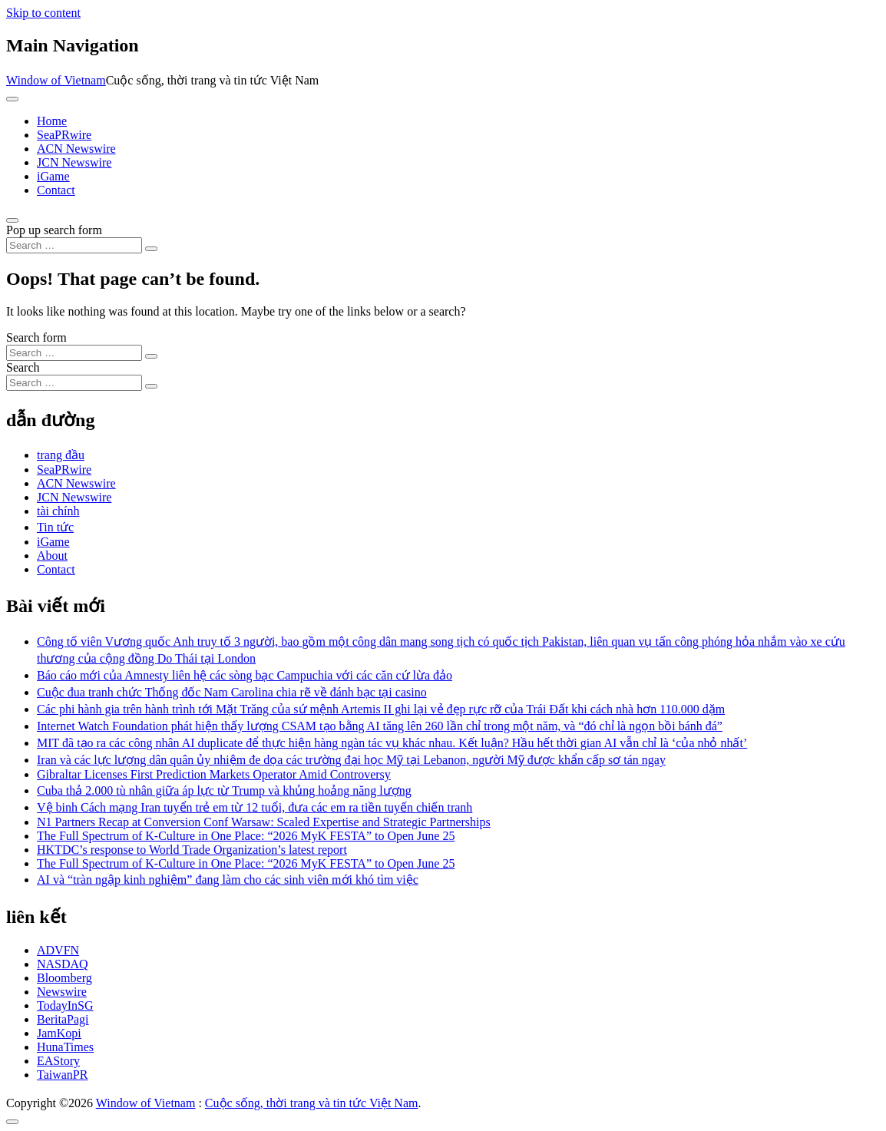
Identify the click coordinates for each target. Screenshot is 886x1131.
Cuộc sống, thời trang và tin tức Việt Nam (311, 1103)
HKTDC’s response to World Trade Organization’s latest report (192, 849)
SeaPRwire (64, 134)
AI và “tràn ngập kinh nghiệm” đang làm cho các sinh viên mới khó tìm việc (227, 879)
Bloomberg (64, 977)
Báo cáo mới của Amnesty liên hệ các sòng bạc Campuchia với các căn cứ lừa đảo (244, 675)
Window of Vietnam (56, 80)
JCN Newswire (74, 162)
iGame (53, 176)
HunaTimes (65, 1046)
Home (52, 120)
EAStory (58, 1060)
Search (23, 367)
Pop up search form (54, 229)
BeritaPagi (63, 1019)
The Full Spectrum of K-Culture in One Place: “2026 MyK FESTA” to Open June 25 (246, 835)
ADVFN (58, 950)
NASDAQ (62, 964)
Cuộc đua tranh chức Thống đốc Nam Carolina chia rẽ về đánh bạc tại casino (232, 692)
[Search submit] (151, 248)
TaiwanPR (62, 1074)
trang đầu (60, 454)
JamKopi (59, 1033)
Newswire (62, 991)
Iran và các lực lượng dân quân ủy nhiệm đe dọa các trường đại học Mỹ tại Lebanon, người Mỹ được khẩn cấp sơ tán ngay (351, 759)
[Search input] (74, 245)
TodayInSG (65, 1005)
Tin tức (55, 527)
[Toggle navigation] (12, 99)
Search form (36, 337)
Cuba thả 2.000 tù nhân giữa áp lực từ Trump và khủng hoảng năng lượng (224, 790)
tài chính (58, 511)
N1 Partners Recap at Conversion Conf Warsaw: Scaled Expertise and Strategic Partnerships (264, 821)
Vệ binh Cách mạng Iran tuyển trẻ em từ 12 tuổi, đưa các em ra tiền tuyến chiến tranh (254, 807)
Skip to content (43, 12)
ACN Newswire (76, 148)
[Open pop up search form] (12, 220)
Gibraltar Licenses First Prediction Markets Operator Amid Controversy (214, 774)
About (52, 555)
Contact (56, 190)
